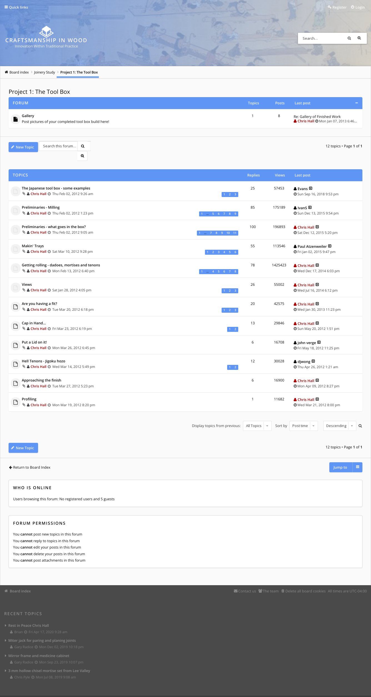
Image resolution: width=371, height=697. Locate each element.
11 (234, 224)
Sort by (295, 416)
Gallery (28, 116)
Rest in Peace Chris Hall (28, 614)
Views (27, 275)
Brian (16, 621)
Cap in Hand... (34, 314)
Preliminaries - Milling (41, 198)
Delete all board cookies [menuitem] (305, 579)
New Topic (25, 147)
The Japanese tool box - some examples (56, 179)
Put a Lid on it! (34, 333)
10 (228, 224)
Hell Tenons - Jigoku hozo (44, 352)
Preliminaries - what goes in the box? (54, 218)
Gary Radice (21, 637)
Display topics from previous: (231, 416)
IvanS (302, 198)
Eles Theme (82, 691)
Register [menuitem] (339, 7)
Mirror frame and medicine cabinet (38, 645)
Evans (303, 179)
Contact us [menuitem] (247, 579)
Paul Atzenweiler (312, 237)
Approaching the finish (41, 371)
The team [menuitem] (271, 579)
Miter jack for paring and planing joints (42, 630)
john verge (307, 333)
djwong (304, 352)
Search (351, 38)
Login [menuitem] (360, 7)
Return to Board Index (31, 456)
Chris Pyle (20, 668)
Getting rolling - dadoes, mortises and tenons (61, 256)
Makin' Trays (33, 237)
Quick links (18, 7)
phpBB (31, 691)
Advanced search (361, 38)
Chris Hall (306, 120)
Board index (20, 579)
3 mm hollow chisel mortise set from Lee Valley (49, 661)
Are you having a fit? (39, 295)
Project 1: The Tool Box (39, 92)
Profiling (29, 390)
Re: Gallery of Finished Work (317, 116)
